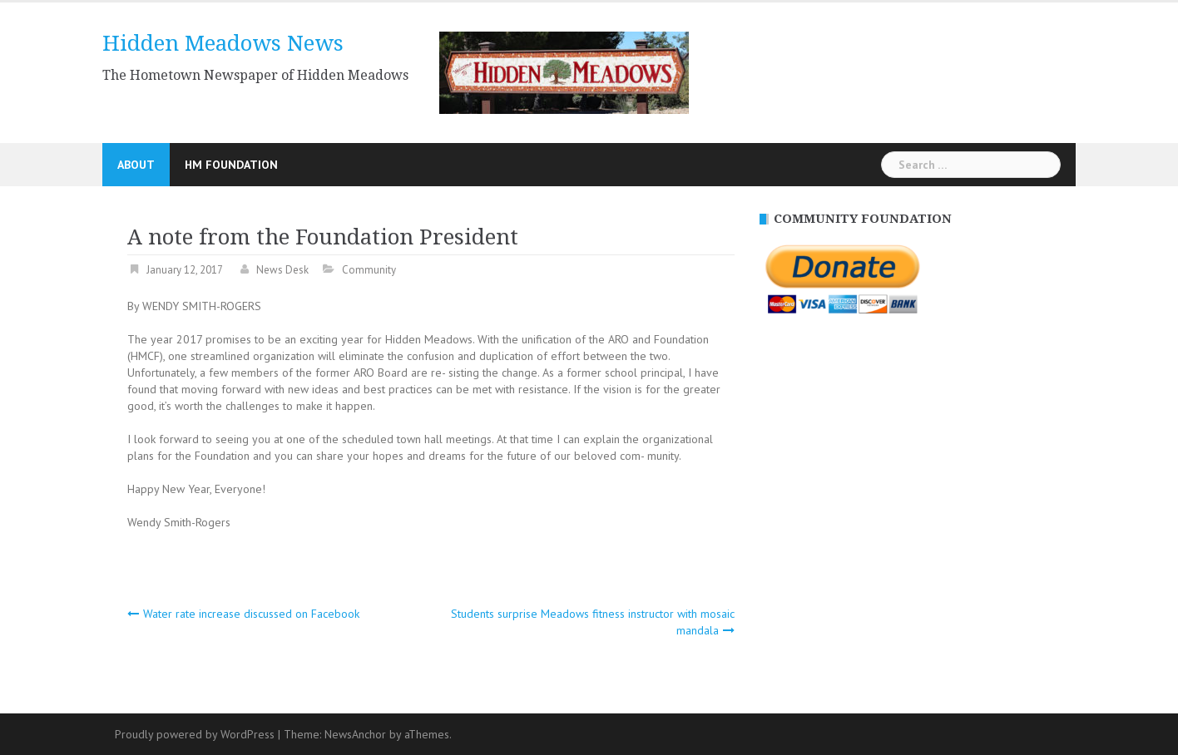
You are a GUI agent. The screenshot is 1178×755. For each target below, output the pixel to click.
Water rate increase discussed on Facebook (251, 613)
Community (369, 270)
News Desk (282, 270)
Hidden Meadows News (223, 43)
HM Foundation (231, 164)
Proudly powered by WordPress (195, 734)
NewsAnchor (355, 734)
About (136, 164)
